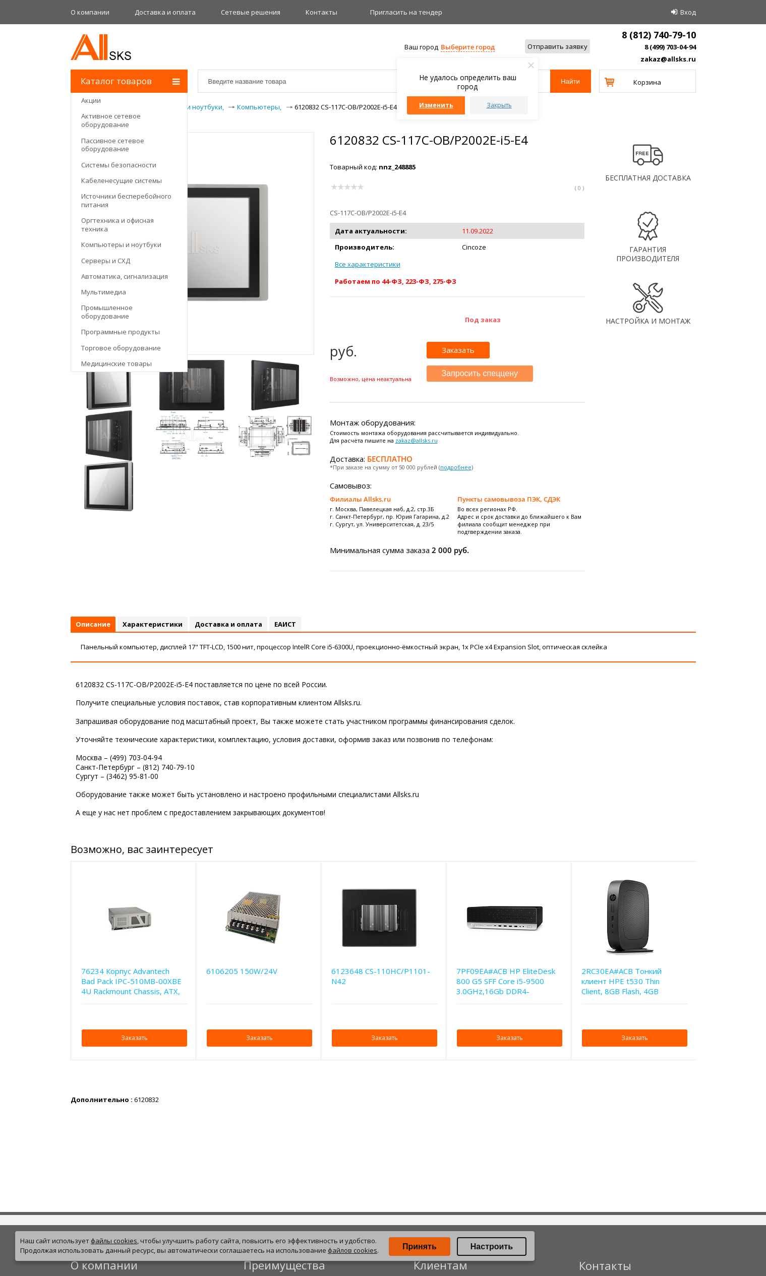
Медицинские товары (116, 363)
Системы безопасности (118, 164)
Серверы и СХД (105, 260)
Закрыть (499, 105)
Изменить (436, 105)
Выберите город (468, 46)
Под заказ (483, 319)
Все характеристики (367, 264)
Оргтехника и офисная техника (117, 224)
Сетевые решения (250, 12)
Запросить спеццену (480, 373)
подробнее (456, 467)
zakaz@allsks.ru (668, 59)
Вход (688, 12)
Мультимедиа (103, 291)
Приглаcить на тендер (406, 12)
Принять (419, 1246)
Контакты (321, 12)
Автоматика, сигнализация (124, 276)
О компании (90, 12)
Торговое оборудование (121, 347)
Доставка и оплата (165, 12)
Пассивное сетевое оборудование (112, 145)
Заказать (458, 350)
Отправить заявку (557, 46)
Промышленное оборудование (107, 312)
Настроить (491, 1246)
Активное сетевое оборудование (111, 120)
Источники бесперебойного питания (126, 200)
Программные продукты (120, 331)
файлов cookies (352, 1250)
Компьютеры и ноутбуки (121, 244)
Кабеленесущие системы (121, 180)
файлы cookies (114, 1240)
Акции (91, 100)
